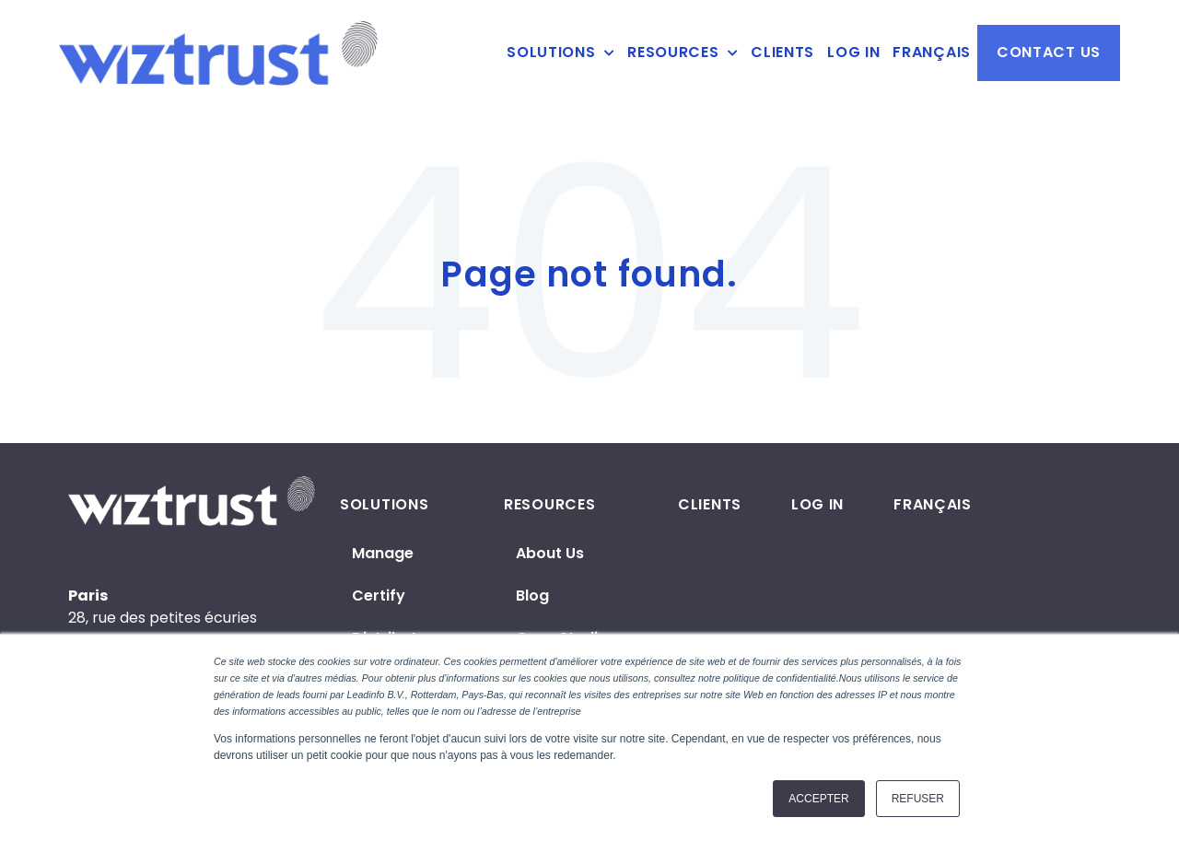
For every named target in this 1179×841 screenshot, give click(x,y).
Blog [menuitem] (532, 595)
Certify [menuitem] (378, 595)
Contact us (1049, 52)
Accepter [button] (818, 798)
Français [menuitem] (932, 52)
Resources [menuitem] (672, 52)
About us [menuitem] (550, 553)
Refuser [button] (918, 798)
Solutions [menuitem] (551, 52)
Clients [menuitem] (782, 52)
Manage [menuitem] (383, 553)
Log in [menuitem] (853, 52)
